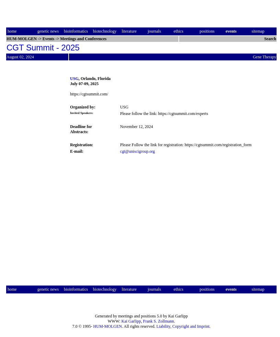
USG (74, 78)
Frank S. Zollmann (158, 321)
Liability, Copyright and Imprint (183, 326)
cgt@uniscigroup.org (137, 151)
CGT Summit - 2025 (43, 47)
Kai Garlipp (131, 321)
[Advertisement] (35, 173)
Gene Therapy (264, 57)
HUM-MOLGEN (107, 326)
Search (270, 38)
